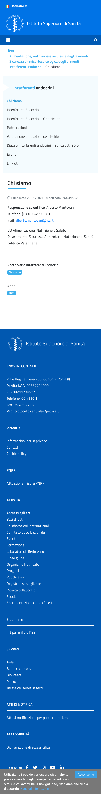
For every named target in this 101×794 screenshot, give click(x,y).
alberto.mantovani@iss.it (34, 220)
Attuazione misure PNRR (26, 483)
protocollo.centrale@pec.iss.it (36, 411)
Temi (11, 50)
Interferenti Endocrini (26, 66)
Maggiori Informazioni (35, 788)
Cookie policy (16, 453)
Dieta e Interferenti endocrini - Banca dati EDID (43, 145)
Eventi (12, 154)
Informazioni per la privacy (27, 440)
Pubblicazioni (17, 127)
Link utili (13, 163)
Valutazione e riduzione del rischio (33, 136)
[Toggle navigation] (8, 40)
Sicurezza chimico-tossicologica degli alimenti (44, 61)
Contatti (13, 447)
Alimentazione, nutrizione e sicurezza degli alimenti (48, 56)
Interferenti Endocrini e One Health (34, 118)
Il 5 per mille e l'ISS (21, 632)
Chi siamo (14, 100)
